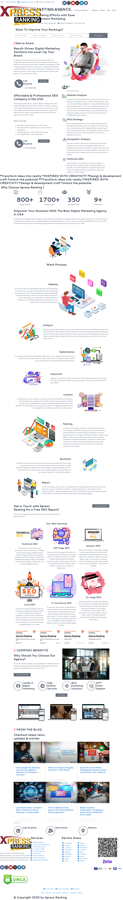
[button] (84, 695)
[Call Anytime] (19, 83)
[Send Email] (50, 830)
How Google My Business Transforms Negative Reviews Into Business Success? (28, 771)
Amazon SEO (93, 545)
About (52, 10)
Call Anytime (28, 82)
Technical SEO (29, 544)
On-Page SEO (93, 597)
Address (92, 827)
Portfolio (68, 10)
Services (60, 10)
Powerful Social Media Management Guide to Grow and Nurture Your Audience (93, 770)
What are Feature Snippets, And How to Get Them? (61, 768)
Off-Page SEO (61, 548)
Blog (111, 10)
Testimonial (95, 10)
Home (46, 10)
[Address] (83, 830)
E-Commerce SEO (61, 603)
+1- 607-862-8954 (29, 830)
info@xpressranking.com (63, 830)
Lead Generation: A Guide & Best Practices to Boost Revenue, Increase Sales (29, 810)
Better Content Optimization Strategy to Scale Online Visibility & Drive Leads (92, 811)
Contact (117, 10)
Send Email (61, 827)
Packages (104, 10)
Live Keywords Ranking (81, 10)
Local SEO (30, 604)
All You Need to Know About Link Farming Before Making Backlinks (60, 810)
